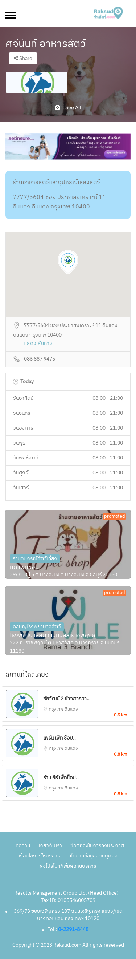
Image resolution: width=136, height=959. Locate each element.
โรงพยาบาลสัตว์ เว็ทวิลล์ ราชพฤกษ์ (52, 635)
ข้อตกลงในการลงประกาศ (97, 845)
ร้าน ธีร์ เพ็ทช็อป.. (61, 777)
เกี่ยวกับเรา (50, 845)
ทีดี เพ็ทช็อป (24, 567)
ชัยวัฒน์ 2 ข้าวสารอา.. (66, 699)
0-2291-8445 (73, 929)
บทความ (21, 845)
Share (23, 58)
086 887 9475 (39, 359)
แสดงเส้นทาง (38, 343)
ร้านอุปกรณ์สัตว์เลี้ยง (35, 558)
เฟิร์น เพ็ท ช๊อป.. (59, 738)
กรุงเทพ (57, 709)
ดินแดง (71, 709)
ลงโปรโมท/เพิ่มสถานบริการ (68, 866)
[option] (36, 82)
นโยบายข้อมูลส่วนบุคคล (93, 856)
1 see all (68, 107)
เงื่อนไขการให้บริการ (39, 856)
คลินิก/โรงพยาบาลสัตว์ (37, 626)
